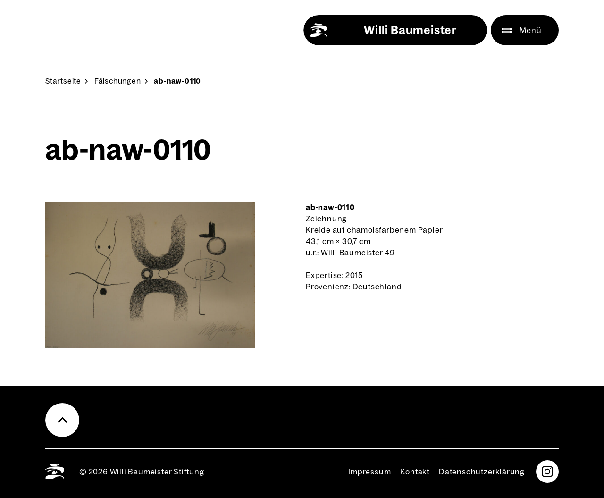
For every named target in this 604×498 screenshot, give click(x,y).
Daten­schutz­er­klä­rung (482, 471)
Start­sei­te (63, 80)
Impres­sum (369, 471)
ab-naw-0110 (177, 80)
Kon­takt (414, 471)
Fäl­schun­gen (117, 80)
